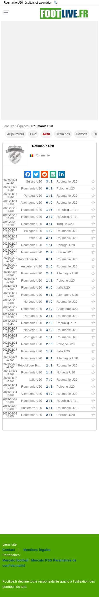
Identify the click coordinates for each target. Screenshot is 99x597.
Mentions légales (37, 550)
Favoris (81, 134)
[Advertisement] (49, 70)
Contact (8, 550)
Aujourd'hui (15, 134)
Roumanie (42, 155)
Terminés (63, 134)
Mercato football (15, 560)
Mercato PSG (41, 560)
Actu (46, 134)
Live (33, 134)
